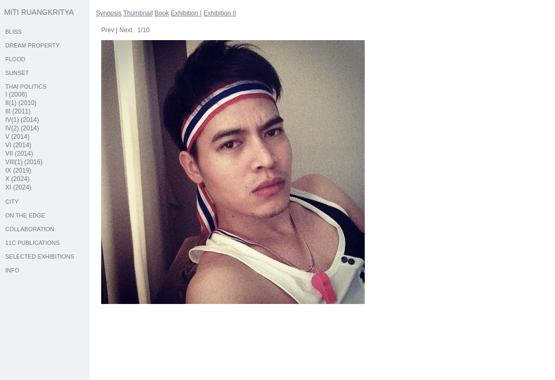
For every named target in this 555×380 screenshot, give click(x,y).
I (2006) (16, 94)
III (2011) (18, 111)
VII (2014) (19, 153)
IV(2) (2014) (22, 128)
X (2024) (17, 179)
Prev (107, 30)
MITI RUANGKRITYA (39, 12)
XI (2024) (18, 187)
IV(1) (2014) (22, 120)
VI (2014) (18, 145)
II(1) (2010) (20, 103)
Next (125, 30)
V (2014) (17, 136)
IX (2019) (18, 170)
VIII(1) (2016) (24, 162)
